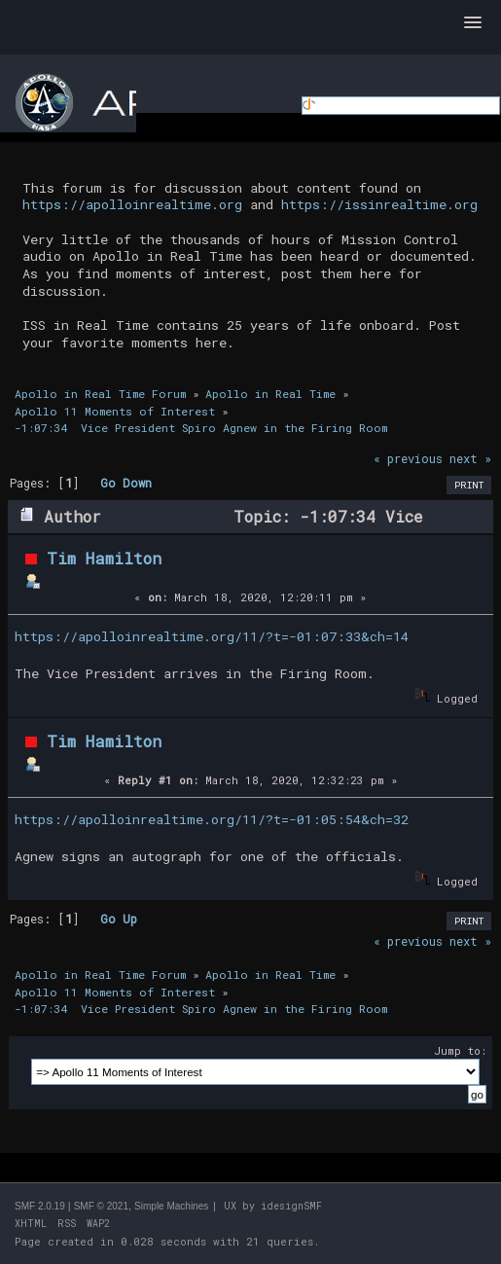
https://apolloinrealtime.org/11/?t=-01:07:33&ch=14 (212, 636)
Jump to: (460, 1050)
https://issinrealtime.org (379, 204)
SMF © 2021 (101, 1206)
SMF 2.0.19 (40, 1206)
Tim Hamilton (104, 558)
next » (470, 458)
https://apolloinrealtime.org (132, 204)
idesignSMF (291, 1206)
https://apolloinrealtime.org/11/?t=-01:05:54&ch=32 (212, 819)
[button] (472, 23)
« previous (408, 458)
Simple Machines (171, 1206)
